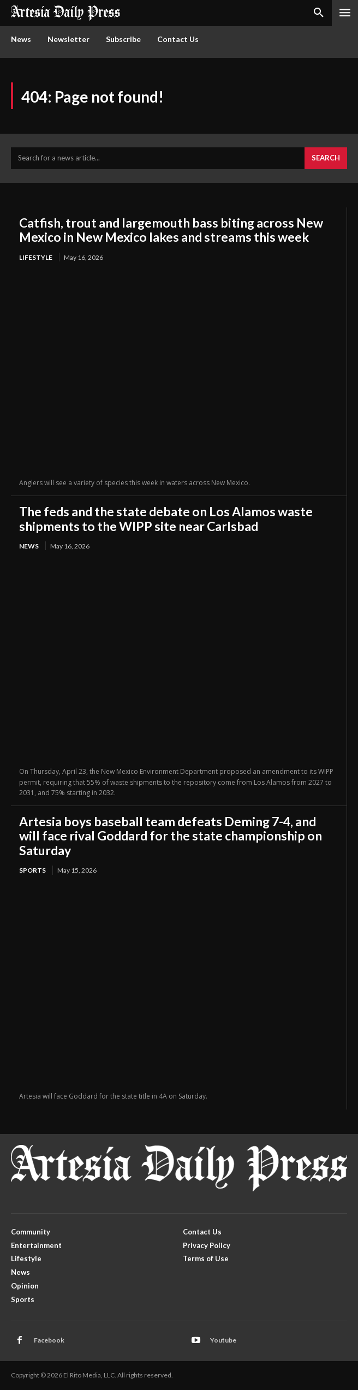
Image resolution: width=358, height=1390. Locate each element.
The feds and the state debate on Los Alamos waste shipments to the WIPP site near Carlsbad (166, 518)
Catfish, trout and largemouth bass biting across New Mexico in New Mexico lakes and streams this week (171, 229)
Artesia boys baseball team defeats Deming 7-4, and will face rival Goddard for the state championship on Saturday (170, 836)
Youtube (223, 1340)
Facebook (49, 1340)
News (29, 546)
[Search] (326, 158)
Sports (32, 870)
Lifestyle (35, 257)
